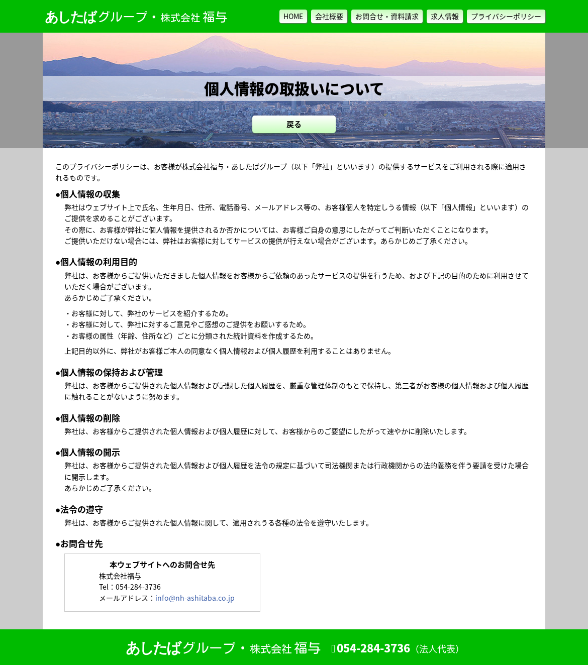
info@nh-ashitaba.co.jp (195, 598)
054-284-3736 (400, 648)
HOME (293, 16)
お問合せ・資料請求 (387, 16)
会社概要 (329, 16)
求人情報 (445, 16)
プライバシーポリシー (506, 16)
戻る (294, 124)
